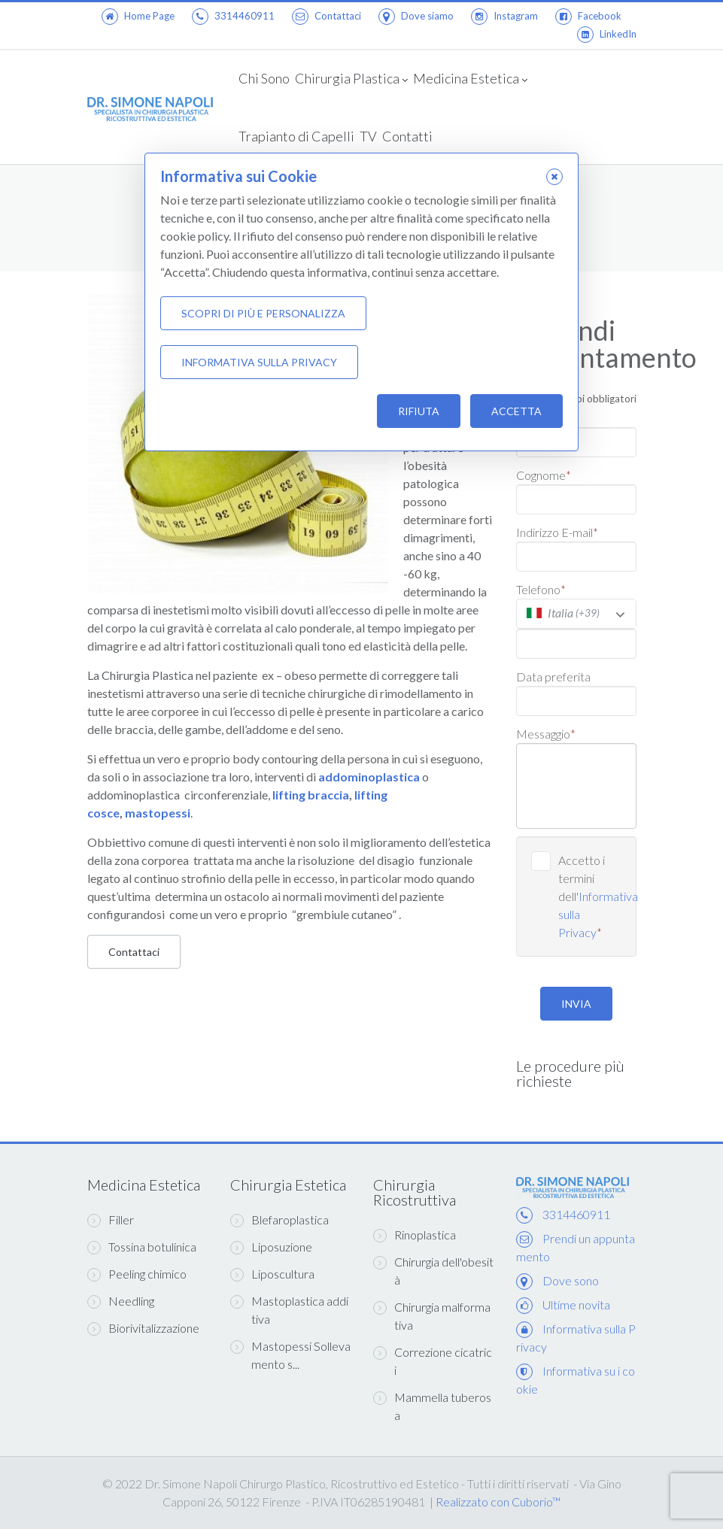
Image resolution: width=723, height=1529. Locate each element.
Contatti (407, 136)
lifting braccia (310, 794)
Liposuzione (271, 1246)
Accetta (516, 411)
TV (368, 136)
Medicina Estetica (470, 79)
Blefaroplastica (279, 1219)
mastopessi (157, 812)
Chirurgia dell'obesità (433, 1270)
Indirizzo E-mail (557, 532)
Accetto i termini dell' (589, 896)
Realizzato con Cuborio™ (498, 1501)
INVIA (576, 1003)
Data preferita (553, 676)
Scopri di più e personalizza (263, 313)
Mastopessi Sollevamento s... (290, 1355)
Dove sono (570, 1280)
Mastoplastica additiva (289, 1310)
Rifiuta (418, 411)
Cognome (543, 475)
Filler (110, 1219)
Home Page (138, 16)
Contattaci (326, 16)
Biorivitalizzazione (143, 1328)
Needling (120, 1301)
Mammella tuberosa (432, 1406)
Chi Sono (264, 78)
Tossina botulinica (141, 1246)
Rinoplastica (414, 1234)
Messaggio (546, 734)
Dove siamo (416, 16)
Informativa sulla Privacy (259, 362)
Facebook (588, 16)
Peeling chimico (137, 1274)
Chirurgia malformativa (432, 1316)
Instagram (504, 16)
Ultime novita (576, 1304)
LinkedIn (606, 34)
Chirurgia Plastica (351, 79)
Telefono (541, 589)
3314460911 (233, 16)
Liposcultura (272, 1274)
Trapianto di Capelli (296, 136)
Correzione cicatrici (432, 1361)
